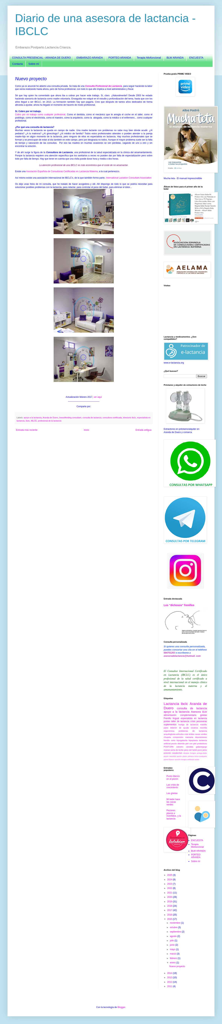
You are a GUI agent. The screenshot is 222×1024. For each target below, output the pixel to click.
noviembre (175, 923)
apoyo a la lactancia (33, 417)
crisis (192, 721)
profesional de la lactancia (49, 421)
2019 (170, 901)
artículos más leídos (185, 734)
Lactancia (171, 704)
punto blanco (169, 759)
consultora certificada (112, 417)
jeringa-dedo (202, 753)
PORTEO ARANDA (120, 57)
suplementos (170, 724)
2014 (170, 973)
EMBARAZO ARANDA (89, 57)
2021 (170, 892)
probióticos (202, 743)
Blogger (121, 1007)
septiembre (176, 931)
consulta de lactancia (92, 417)
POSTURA (168, 747)
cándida (189, 747)
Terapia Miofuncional (149, 57)
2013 (170, 977)
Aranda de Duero (50, 417)
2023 (170, 884)
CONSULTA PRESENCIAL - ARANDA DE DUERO (41, 57)
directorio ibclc (129, 417)
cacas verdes (201, 734)
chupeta (167, 737)
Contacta (17, 63)
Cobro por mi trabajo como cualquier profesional (40, 114)
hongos (193, 753)
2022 (170, 888)
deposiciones (201, 737)
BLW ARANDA (175, 57)
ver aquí (98, 397)
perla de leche (177, 750)
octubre (174, 927)
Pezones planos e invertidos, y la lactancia (173, 814)
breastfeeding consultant (70, 417)
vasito (197, 759)
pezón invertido (170, 756)
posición (167, 753)
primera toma (193, 756)
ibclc (28, 421)
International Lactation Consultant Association (129, 177)
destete (186, 753)
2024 (170, 879)
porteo (167, 721)
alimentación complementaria (180, 715)
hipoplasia (193, 740)
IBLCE (34, 421)
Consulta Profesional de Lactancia (103, 86)
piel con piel (191, 743)
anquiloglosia (170, 734)
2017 (170, 910)
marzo (173, 953)
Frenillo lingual (171, 718)
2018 (170, 906)
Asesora (196, 711)
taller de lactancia (180, 721)
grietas (203, 715)
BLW (204, 712)
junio (172, 945)
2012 (170, 982)
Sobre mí (33, 63)
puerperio (203, 756)
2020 (170, 897)
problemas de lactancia (193, 731)
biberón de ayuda (179, 728)
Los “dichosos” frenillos (179, 605)
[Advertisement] (185, 311)
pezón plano (182, 756)
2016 (170, 914)
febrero (174, 958)
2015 (170, 919)
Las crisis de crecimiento (172, 786)
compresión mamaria (183, 737)
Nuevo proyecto (177, 966)
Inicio (86, 430)
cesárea (194, 728)
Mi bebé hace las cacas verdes (173, 802)
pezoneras (201, 721)
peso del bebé (190, 750)
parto (166, 728)
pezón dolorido (178, 743)
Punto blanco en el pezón (173, 777)
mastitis (203, 724)
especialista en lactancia (194, 718)
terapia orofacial (187, 759)
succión (178, 759)
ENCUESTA (196, 57)
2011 (170, 986)
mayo (173, 949)
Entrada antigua (143, 430)
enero (173, 962)
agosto (173, 936)
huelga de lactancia (188, 724)
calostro (179, 747)
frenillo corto (169, 740)
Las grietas (172, 793)
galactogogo (201, 747)
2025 (170, 875)
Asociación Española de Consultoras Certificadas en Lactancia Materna (62, 171)
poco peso (202, 750)
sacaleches (177, 753)
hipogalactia (181, 740)
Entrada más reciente (26, 430)
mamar (167, 750)
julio (172, 940)
